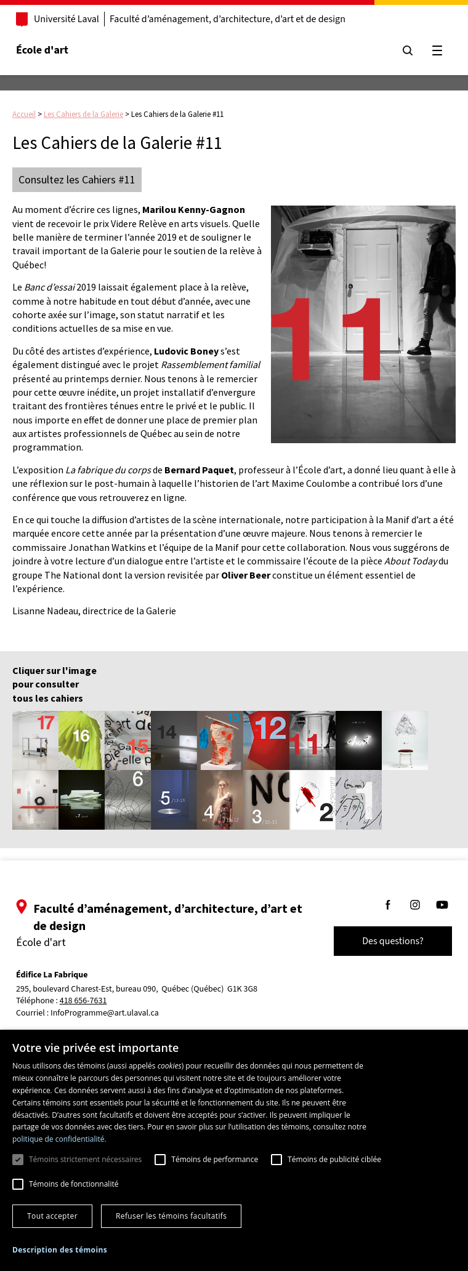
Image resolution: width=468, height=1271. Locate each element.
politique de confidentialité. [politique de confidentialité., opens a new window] (59, 1139)
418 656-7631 (83, 1001)
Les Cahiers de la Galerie (83, 114)
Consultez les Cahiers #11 (76, 179)
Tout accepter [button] (52, 1216)
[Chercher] (407, 50)
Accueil (24, 114)
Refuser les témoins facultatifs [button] (171, 1216)
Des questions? (393, 941)
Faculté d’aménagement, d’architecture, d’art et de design (227, 19)
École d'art (42, 50)
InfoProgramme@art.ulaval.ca (104, 1013)
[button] (59, 1249)
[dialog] (234, 1150)
